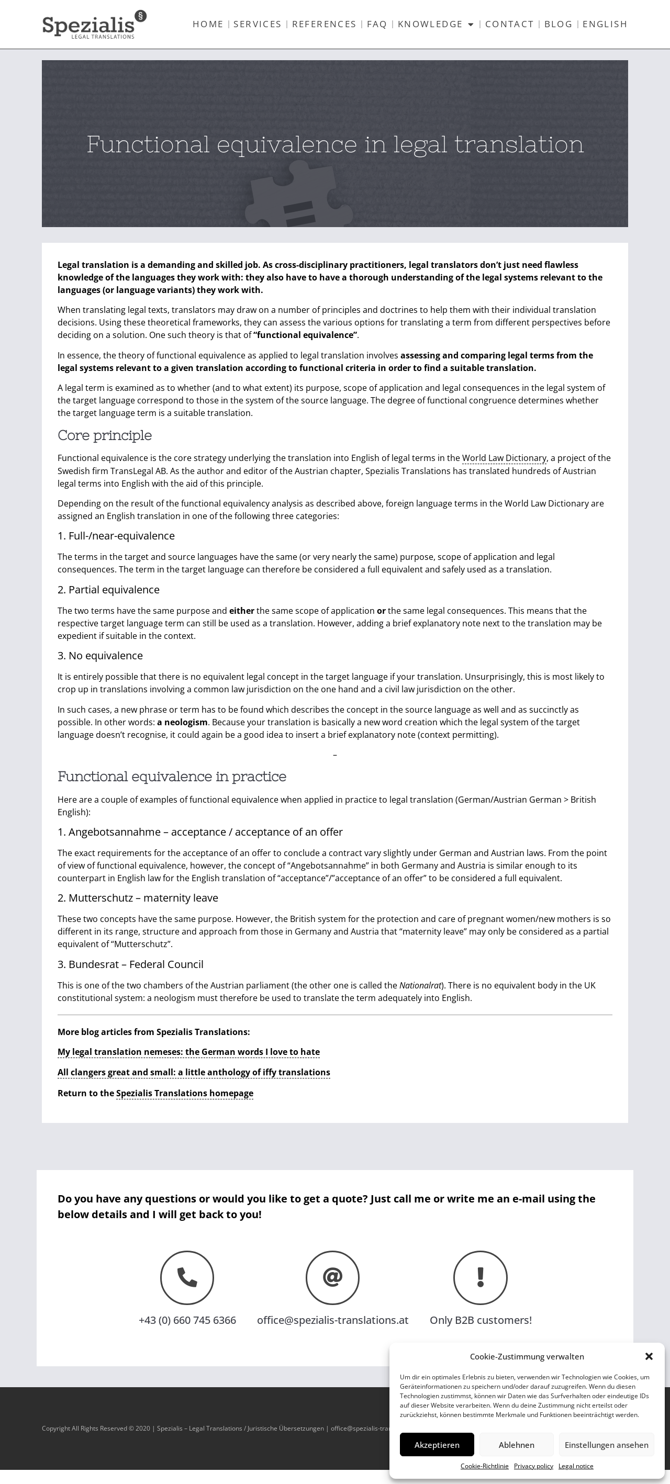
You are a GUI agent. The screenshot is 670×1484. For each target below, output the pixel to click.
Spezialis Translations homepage (184, 1106)
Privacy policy (533, 1465)
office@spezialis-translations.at (333, 1334)
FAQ (377, 24)
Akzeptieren (437, 1445)
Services (257, 24)
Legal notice (576, 1465)
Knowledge (436, 24)
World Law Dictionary (504, 472)
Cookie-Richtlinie (485, 1465)
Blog (558, 24)
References (324, 24)
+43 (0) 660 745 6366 (187, 1334)
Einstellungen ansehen (607, 1445)
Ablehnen (516, 1445)
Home (208, 24)
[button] (649, 1356)
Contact (509, 24)
